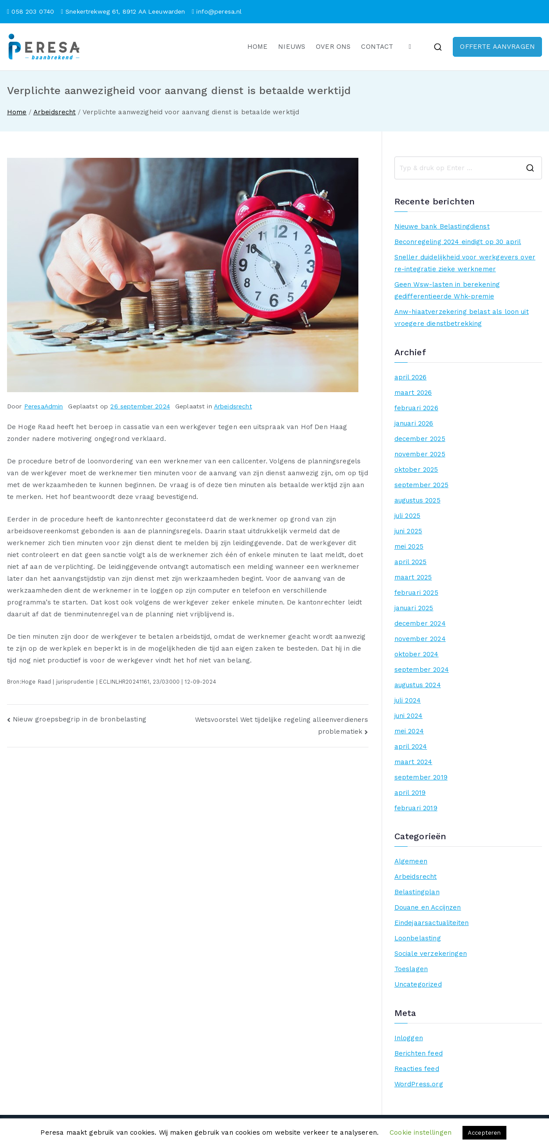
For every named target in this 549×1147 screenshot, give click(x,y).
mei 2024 (409, 731)
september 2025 (421, 485)
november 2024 (420, 639)
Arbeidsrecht (233, 406)
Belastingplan (417, 892)
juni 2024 (408, 716)
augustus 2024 (417, 685)
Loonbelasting (417, 938)
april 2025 (410, 562)
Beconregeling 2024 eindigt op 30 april (457, 242)
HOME (257, 47)
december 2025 (419, 439)
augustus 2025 (417, 500)
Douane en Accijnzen (427, 907)
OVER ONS (333, 47)
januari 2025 (413, 608)
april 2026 (410, 377)
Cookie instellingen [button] (420, 1132)
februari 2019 (415, 808)
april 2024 (410, 746)
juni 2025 (408, 531)
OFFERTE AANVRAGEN (497, 47)
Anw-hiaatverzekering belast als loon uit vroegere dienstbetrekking (461, 318)
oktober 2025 (416, 469)
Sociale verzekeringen (430, 954)
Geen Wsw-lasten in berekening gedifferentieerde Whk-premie (447, 290)
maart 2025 (413, 577)
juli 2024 (407, 700)
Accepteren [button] (484, 1132)
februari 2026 (416, 408)
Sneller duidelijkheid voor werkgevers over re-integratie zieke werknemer (464, 263)
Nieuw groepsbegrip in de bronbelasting (79, 719)
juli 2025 (407, 516)
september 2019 (421, 777)
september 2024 (421, 670)
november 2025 (419, 454)
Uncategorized (418, 984)
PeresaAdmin (43, 406)
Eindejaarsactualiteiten (431, 923)
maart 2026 (413, 393)
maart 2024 (413, 762)
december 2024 (420, 623)
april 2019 (410, 793)
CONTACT (377, 47)
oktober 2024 (416, 654)
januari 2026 (413, 423)
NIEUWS (291, 47)
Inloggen (408, 1038)
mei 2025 (408, 546)
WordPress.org (418, 1084)
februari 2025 (416, 593)
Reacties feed (416, 1069)
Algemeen (410, 861)
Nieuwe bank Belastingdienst (442, 226)
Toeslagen (411, 969)
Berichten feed (418, 1053)
